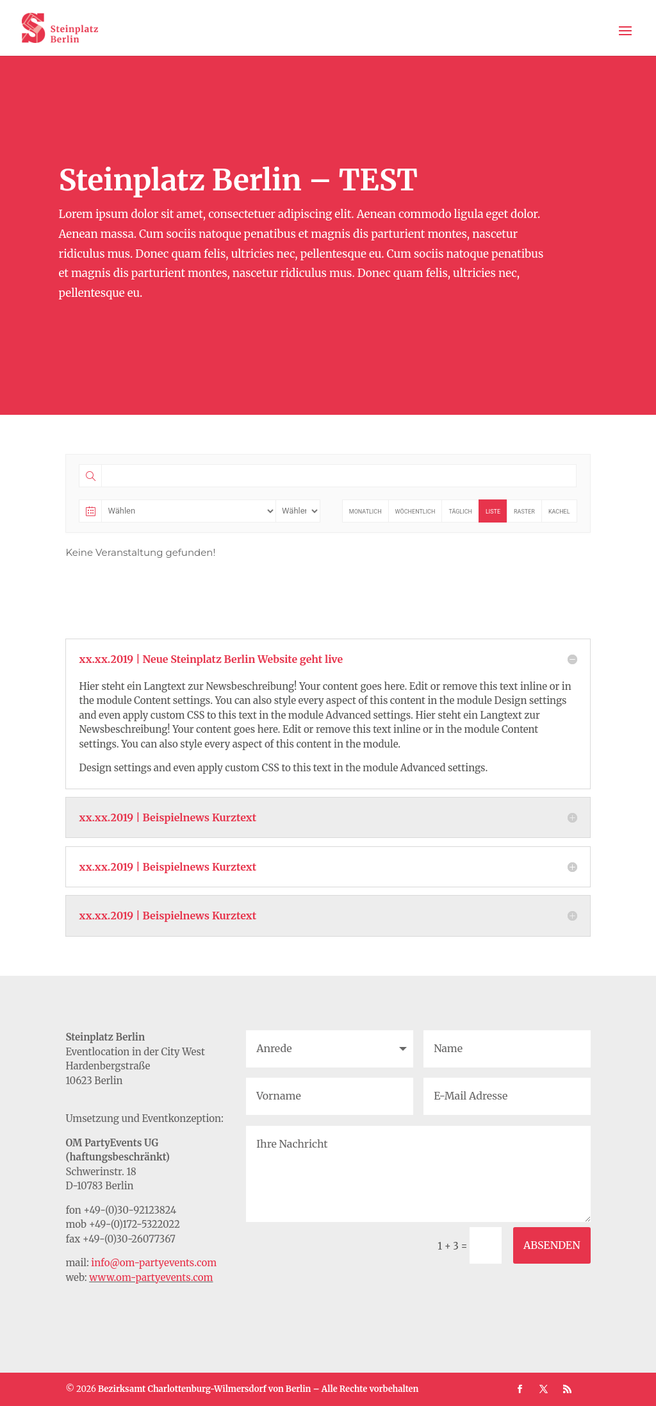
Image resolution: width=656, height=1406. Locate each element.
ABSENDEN (551, 1245)
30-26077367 (145, 1239)
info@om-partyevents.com (154, 1263)
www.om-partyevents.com (151, 1277)
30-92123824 (147, 1210)
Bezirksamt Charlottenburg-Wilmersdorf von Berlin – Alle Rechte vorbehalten (258, 1389)
